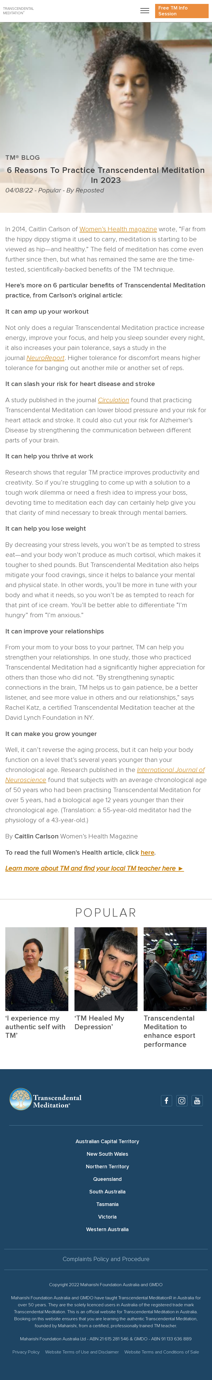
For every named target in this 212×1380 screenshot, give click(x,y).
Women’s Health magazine (118, 229)
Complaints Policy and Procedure (106, 1259)
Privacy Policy (26, 1352)
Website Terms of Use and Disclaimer (82, 1352)
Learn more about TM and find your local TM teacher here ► (94, 868)
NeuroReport (45, 358)
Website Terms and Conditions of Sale (161, 1352)
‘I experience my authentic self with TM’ (35, 1027)
